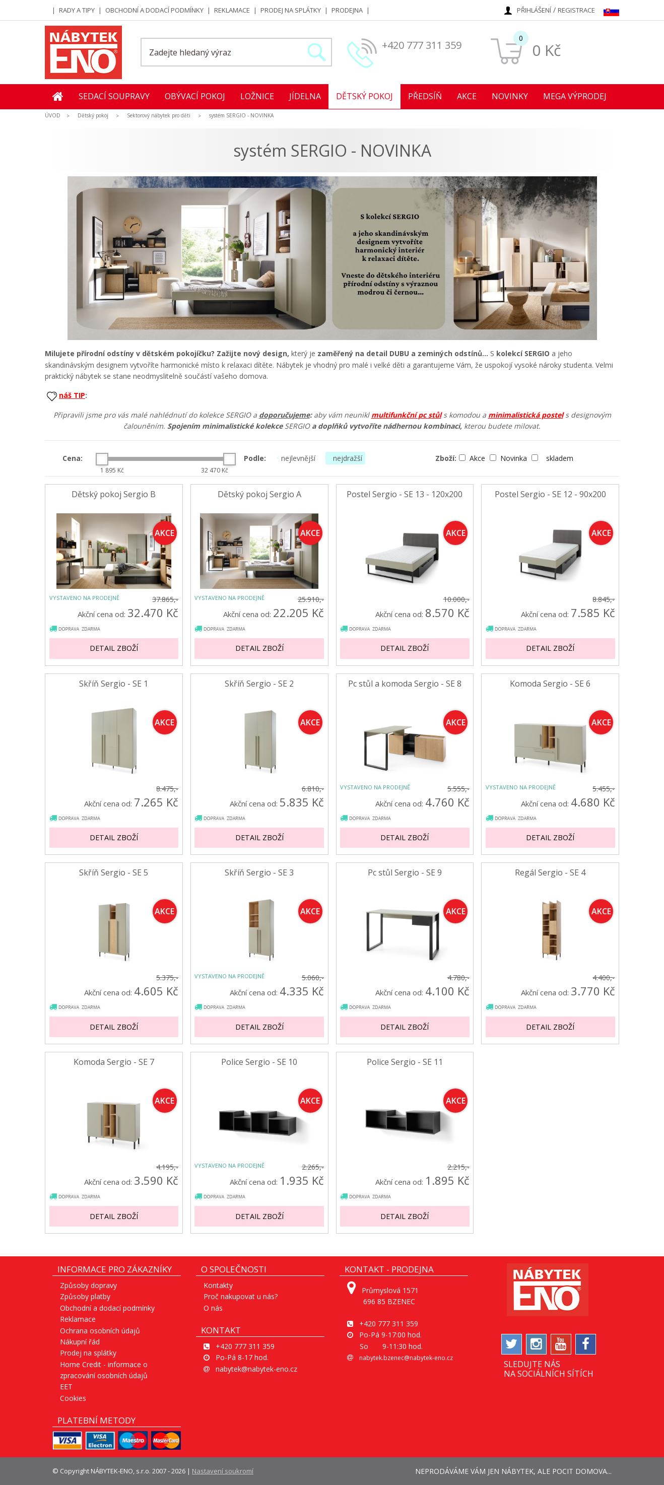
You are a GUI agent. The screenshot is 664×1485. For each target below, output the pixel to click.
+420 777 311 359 (421, 45)
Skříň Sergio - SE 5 (113, 872)
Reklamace (232, 10)
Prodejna (347, 10)
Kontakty (218, 1285)
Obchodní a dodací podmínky (154, 10)
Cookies (73, 1398)
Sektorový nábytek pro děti (158, 115)
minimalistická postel (525, 415)
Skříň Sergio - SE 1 (113, 684)
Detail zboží (114, 648)
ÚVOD (52, 115)
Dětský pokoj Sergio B (114, 494)
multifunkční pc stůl (406, 415)
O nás (213, 1308)
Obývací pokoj (195, 96)
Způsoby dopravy (88, 1285)
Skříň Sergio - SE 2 (259, 684)
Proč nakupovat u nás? (241, 1296)
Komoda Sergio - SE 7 (114, 1062)
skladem (552, 458)
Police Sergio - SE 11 (405, 1062)
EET (66, 1386)
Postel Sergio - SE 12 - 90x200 (550, 494)
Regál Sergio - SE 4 (550, 872)
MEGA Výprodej (575, 96)
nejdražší (345, 458)
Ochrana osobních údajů (100, 1330)
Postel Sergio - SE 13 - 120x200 (404, 494)
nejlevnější (296, 458)
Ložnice (257, 96)
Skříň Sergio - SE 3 (259, 872)
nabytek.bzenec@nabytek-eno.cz (406, 1358)
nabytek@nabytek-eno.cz (256, 1369)
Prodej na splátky (290, 10)
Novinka (509, 458)
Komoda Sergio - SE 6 (550, 684)
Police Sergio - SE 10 (259, 1062)
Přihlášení (534, 10)
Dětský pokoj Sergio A (259, 494)
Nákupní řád (80, 1341)
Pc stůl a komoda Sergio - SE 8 (404, 684)
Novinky (510, 96)
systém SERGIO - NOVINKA (241, 115)
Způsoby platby (85, 1296)
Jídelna (305, 96)
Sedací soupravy (114, 96)
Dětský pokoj (364, 96)
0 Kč (546, 50)
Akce (467, 96)
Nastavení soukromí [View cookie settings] (222, 1470)
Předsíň (425, 96)
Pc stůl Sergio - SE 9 (405, 872)
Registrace (576, 10)
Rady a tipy (77, 10)
